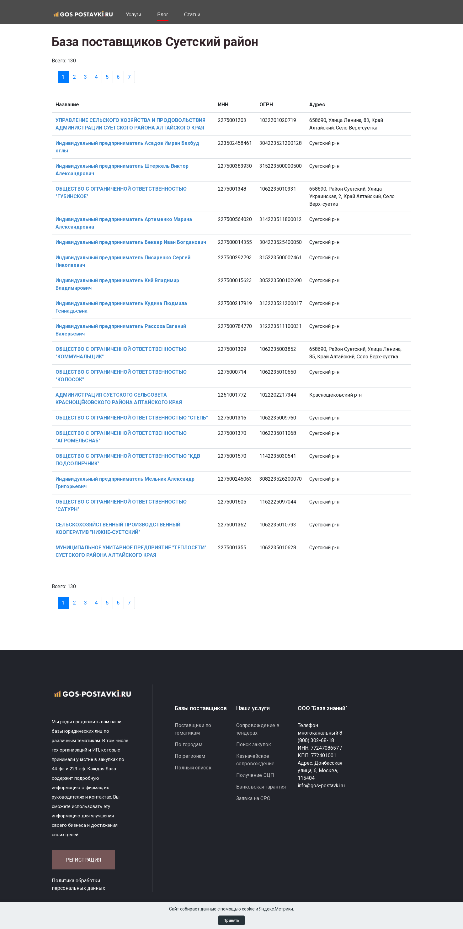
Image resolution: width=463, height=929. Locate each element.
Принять (231, 920)
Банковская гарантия (261, 787)
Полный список (193, 768)
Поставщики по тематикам (193, 729)
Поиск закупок (253, 744)
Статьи (192, 14)
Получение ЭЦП (255, 775)
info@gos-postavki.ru (321, 786)
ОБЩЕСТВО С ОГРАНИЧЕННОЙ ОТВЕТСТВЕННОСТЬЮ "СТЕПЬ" (132, 418)
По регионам (190, 756)
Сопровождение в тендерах (257, 729)
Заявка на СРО (253, 798)
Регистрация (83, 860)
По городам (188, 744)
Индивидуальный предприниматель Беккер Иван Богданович (131, 242)
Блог (162, 14)
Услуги (133, 14)
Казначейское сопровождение (255, 760)
